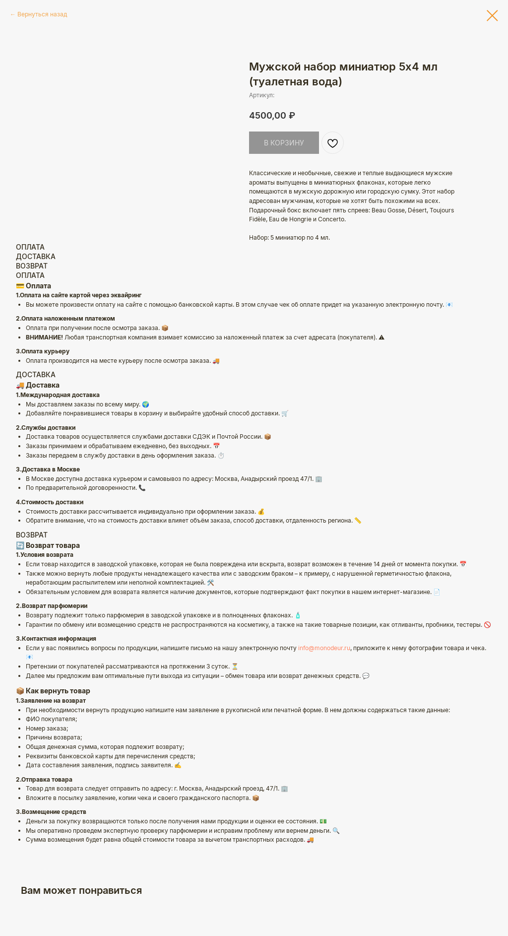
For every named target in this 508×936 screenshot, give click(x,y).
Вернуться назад (42, 14)
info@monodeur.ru (324, 648)
